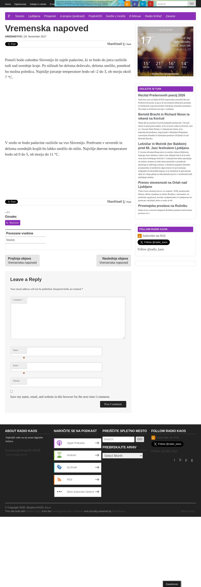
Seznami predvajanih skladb (22, 450)
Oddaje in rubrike (38, 4)
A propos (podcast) (72, 16)
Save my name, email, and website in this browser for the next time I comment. (60, 396)
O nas (53, 4)
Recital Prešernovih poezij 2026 (161, 95)
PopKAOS (95, 16)
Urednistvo (13, 36)
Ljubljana (34, 16)
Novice (20, 16)
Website (16, 381)
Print (126, 44)
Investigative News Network (67, 511)
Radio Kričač (153, 16)
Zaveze (170, 16)
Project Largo (33, 511)
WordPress (118, 511)
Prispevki (50, 16)
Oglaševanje (20, 4)
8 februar (135, 16)
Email (19, 366)
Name (19, 351)
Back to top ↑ (188, 511)
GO (192, 3)
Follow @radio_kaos (151, 249)
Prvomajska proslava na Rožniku (162, 205)
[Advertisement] (68, 112)
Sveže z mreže (115, 16)
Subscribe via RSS (151, 236)
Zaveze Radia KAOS (16, 454)
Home (8, 4)
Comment (18, 300)
